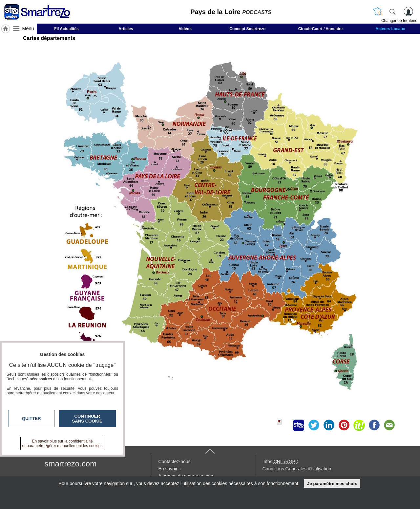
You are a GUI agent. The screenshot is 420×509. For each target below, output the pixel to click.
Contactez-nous (174, 461)
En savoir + (169, 468)
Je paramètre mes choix (332, 483)
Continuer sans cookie (87, 419)
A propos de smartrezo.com (186, 476)
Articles (125, 29)
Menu (28, 28)
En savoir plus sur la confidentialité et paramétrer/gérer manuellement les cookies (62, 443)
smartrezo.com (71, 463)
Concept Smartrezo (247, 29)
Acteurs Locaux (390, 29)
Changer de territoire (399, 20)
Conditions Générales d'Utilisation (296, 468)
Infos (280, 461)
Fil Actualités (66, 29)
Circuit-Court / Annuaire (320, 29)
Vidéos (185, 29)
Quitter (31, 418)
